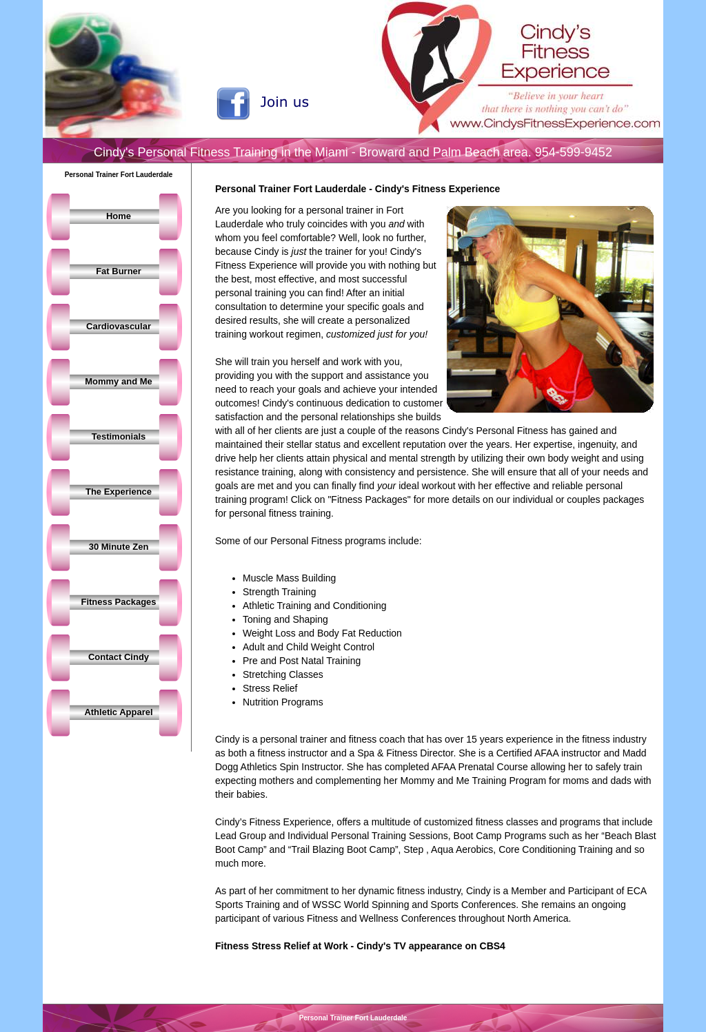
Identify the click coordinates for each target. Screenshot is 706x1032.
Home (118, 216)
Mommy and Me (118, 381)
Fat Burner (118, 271)
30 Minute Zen (119, 546)
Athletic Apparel (118, 712)
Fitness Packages (118, 602)
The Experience (118, 491)
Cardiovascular (118, 326)
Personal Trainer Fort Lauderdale (353, 1018)
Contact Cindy (118, 657)
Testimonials (119, 436)
